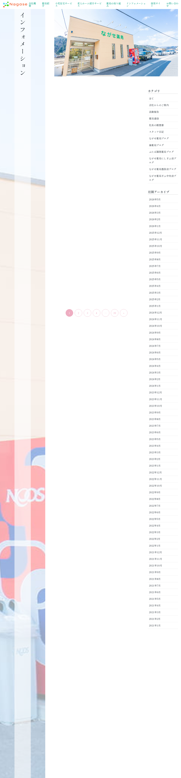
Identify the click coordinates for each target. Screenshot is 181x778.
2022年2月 (154, 539)
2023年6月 (155, 432)
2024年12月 (155, 312)
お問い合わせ (172, 4)
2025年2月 (155, 299)
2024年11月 (155, 319)
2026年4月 (155, 206)
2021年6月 (155, 592)
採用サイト (155, 4)
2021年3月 (155, 612)
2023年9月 (155, 412)
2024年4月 (155, 366)
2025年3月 (155, 292)
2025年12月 (155, 232)
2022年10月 (155, 485)
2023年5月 (155, 439)
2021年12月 (155, 552)
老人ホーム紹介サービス (89, 4)
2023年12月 (155, 392)
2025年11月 (155, 239)
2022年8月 (155, 499)
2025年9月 (155, 252)
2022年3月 (155, 532)
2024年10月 (155, 326)
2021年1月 (155, 625)
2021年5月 (155, 599)
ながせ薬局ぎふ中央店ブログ (162, 178)
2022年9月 (155, 492)
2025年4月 (155, 286)
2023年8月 (155, 419)
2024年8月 (155, 339)
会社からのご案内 (159, 105)
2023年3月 (155, 452)
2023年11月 (155, 399)
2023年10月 (155, 406)
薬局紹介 (45, 4)
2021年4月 (155, 605)
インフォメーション (136, 4)
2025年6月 (155, 272)
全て (151, 98)
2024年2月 (155, 379)
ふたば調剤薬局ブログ (161, 152)
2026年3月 (155, 212)
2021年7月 (155, 585)
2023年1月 (155, 465)
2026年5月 (155, 199)
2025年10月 (155, 246)
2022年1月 (155, 545)
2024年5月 (155, 359)
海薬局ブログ (156, 145)
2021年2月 (155, 619)
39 (114, 313)
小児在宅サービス (63, 4)
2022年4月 (155, 525)
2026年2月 (155, 219)
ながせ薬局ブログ (159, 138)
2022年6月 (155, 512)
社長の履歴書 (156, 125)
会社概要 (32, 4)
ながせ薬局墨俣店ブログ (162, 169)
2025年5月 (155, 279)
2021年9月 (155, 572)
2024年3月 (155, 372)
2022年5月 (155, 519)
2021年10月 (155, 565)
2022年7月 (155, 505)
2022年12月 (155, 472)
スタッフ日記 (156, 131)
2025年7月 (155, 266)
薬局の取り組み (113, 4)
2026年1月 (155, 226)
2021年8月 (155, 579)
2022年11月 (155, 479)
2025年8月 (155, 259)
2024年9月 (155, 332)
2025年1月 (155, 306)
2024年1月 (155, 385)
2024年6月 (155, 352)
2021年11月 (155, 559)
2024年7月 (155, 346)
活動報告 (154, 112)
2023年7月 (155, 425)
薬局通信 (154, 118)
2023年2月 (155, 459)
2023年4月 (155, 445)
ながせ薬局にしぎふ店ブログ (162, 160)
